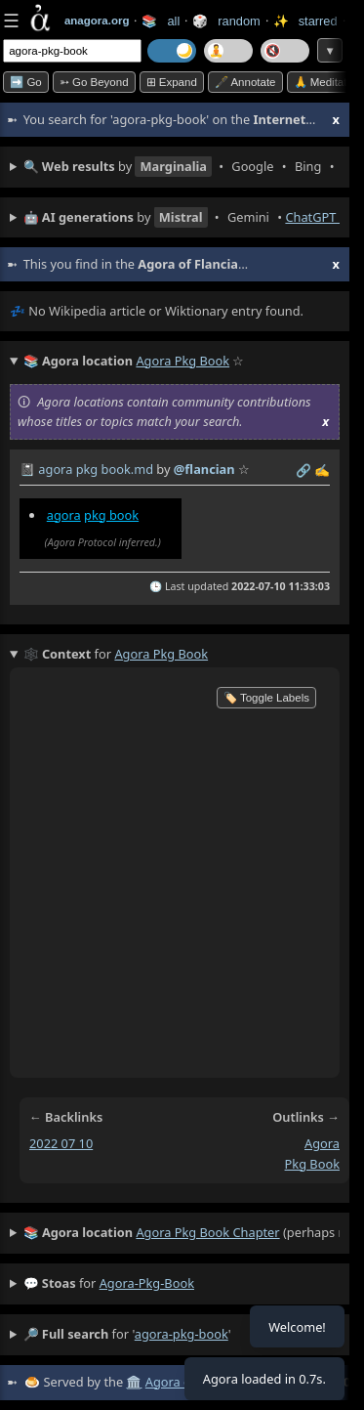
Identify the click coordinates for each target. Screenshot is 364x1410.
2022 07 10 (61, 1143)
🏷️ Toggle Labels (266, 698)
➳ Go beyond (94, 82)
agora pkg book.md (95, 469)
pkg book (111, 515)
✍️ (322, 470)
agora (64, 515)
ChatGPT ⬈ (317, 217)
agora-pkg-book (147, 1283)
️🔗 (303, 470)
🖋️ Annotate (245, 82)
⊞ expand (171, 82)
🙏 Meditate (323, 82)
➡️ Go (26, 82)
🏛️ (134, 1381)
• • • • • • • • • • (181, 166)
